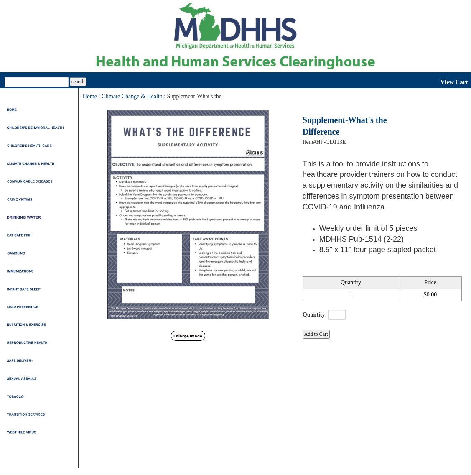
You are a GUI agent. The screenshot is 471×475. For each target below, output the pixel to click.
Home (90, 96)
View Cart (454, 82)
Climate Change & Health (132, 96)
